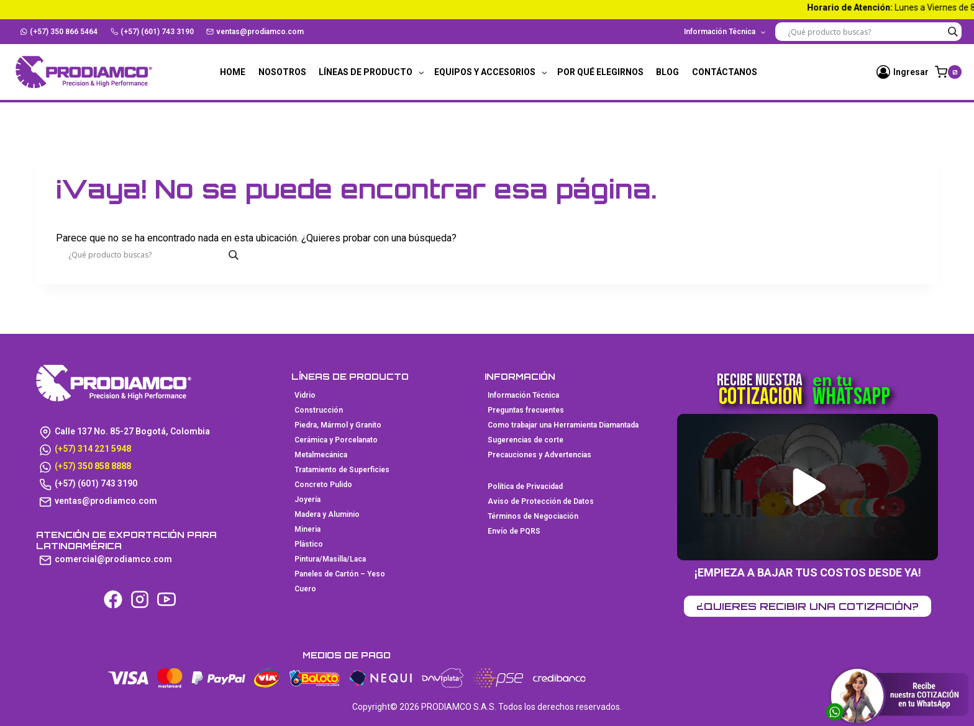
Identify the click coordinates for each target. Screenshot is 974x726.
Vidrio (305, 395)
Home (232, 72)
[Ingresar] (902, 72)
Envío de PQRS (514, 531)
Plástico (308, 544)
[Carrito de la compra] (948, 72)
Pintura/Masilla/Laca (330, 559)
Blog (667, 72)
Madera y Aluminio (327, 514)
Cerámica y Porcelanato (336, 440)
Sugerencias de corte (525, 440)
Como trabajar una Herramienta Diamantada (563, 425)
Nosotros (282, 72)
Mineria (307, 529)
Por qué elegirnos (600, 72)
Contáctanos (724, 72)
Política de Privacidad (525, 486)
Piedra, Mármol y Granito (337, 425)
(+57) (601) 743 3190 (152, 31)
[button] (809, 487)
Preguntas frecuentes (526, 410)
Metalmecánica (320, 454)
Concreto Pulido (323, 484)
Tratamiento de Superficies (341, 469)
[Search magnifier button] (952, 31)
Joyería (307, 499)
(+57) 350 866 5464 (59, 31)
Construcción (318, 410)
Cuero (305, 589)
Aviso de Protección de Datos (541, 501)
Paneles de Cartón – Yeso (339, 574)
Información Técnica (523, 395)
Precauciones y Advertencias (539, 454)
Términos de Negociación (533, 516)
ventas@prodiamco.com (255, 31)
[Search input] (865, 31)
